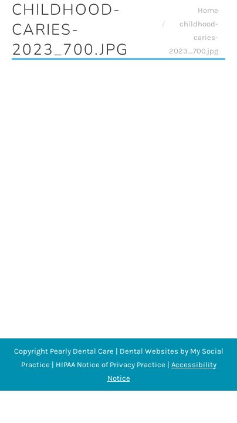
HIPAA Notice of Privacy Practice (110, 364)
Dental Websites (149, 351)
